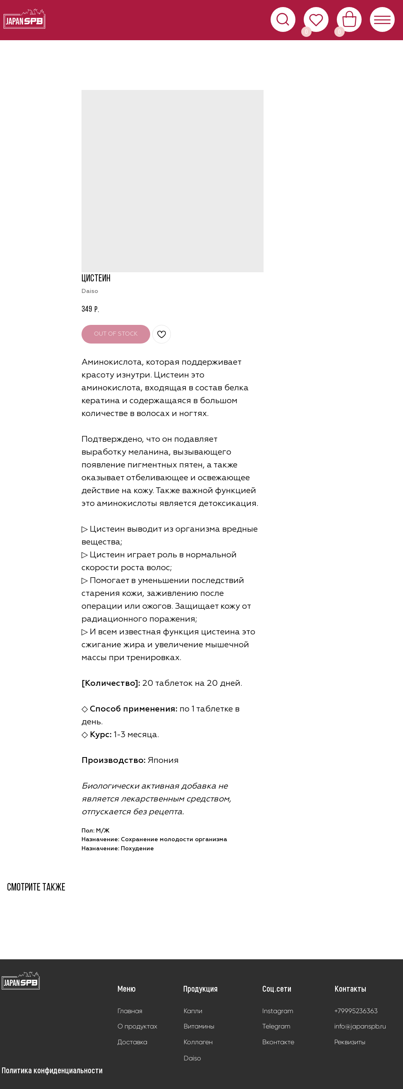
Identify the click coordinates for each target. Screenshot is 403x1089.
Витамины (199, 1026)
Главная (130, 1011)
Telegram (276, 1026)
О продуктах (137, 1026)
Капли (193, 1011)
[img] (21, 981)
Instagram (277, 1011)
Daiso (192, 1058)
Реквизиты (349, 1042)
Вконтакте (278, 1042)
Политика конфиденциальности (52, 1070)
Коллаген (198, 1042)
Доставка (132, 1042)
